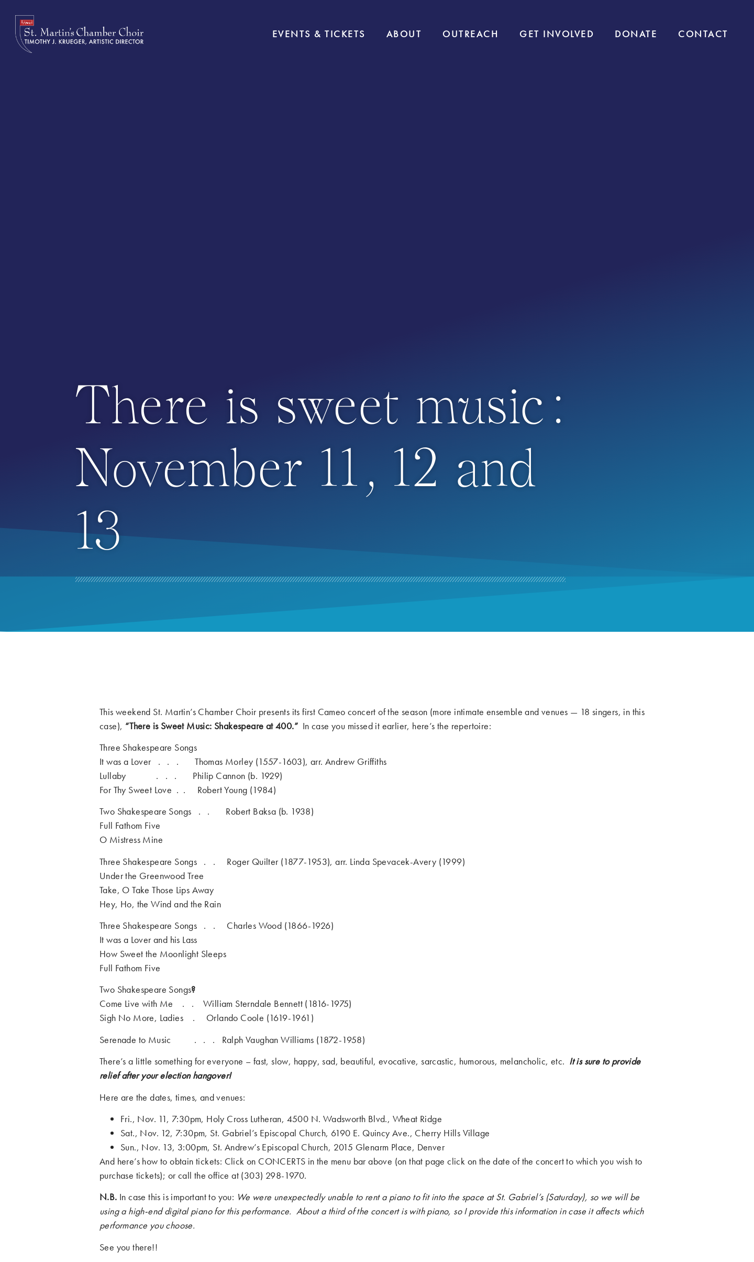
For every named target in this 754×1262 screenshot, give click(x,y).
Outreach (470, 34)
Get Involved (556, 34)
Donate (636, 34)
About (404, 34)
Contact (703, 34)
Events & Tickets (318, 34)
